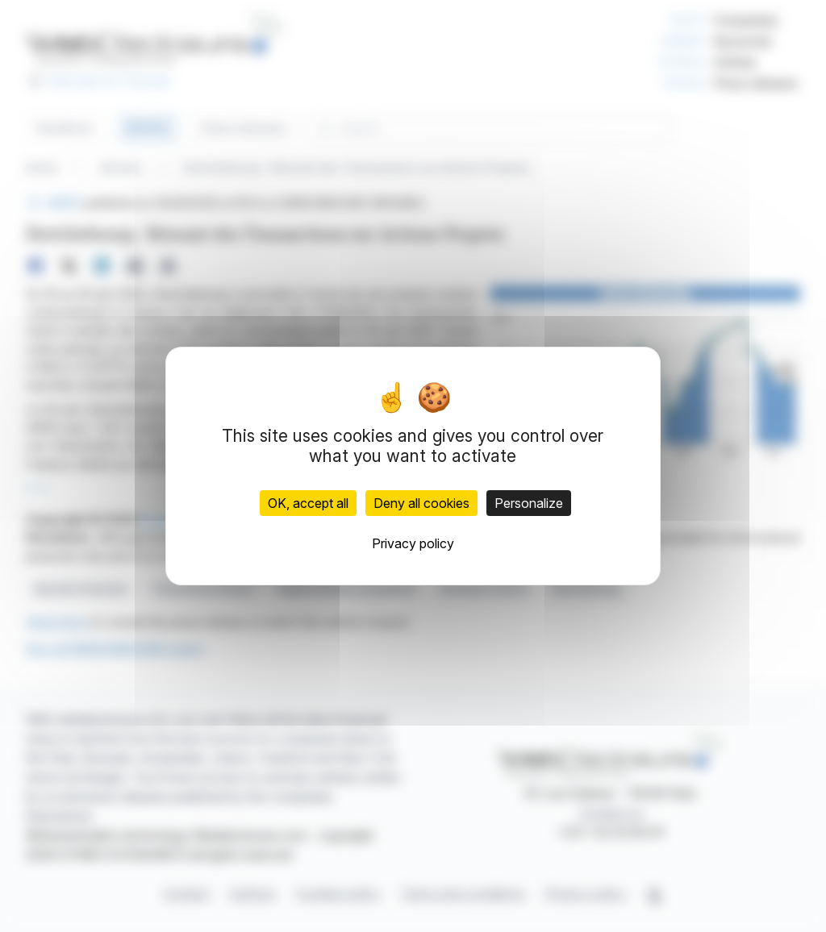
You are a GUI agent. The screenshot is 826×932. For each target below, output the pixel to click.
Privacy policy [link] (413, 543)
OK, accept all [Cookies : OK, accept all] (308, 503)
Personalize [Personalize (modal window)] (528, 503)
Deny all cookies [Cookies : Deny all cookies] (421, 503)
